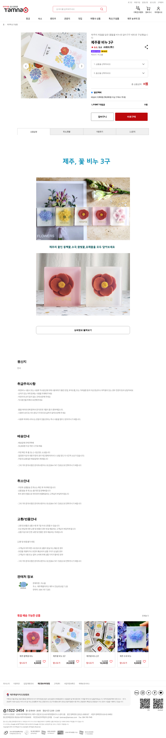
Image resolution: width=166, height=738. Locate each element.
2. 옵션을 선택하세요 (102, 73)
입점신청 (145, 2)
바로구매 (131, 116)
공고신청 (153, 2)
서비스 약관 (56, 724)
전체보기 (145, 615)
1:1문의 (132, 131)
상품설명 (33, 131)
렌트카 (53, 18)
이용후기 (99, 131)
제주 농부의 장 (133, 18)
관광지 (67, 18)
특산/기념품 (114, 18)
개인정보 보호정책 (44, 724)
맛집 (80, 18)
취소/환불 (66, 131)
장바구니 (102, 116)
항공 (28, 18)
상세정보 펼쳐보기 (83, 330)
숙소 (40, 18)
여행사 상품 (95, 18)
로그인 (130, 2)
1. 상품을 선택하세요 (102, 64)
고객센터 (160, 2)
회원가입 (137, 2)
